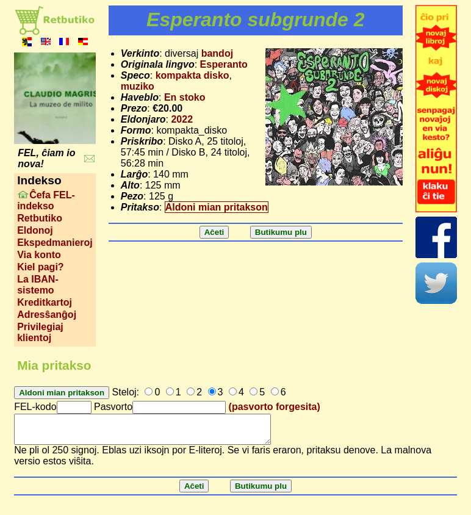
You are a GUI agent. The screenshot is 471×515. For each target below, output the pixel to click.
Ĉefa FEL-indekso (46, 200)
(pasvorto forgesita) (274, 407)
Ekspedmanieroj (55, 242)
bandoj (217, 53)
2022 (182, 119)
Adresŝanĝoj (46, 314)
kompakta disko (192, 75)
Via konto (39, 255)
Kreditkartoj (44, 302)
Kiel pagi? (40, 267)
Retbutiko (39, 218)
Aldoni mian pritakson (216, 207)
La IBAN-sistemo (38, 284)
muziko (137, 86)
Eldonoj (35, 230)
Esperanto (224, 64)
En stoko (185, 97)
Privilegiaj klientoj (40, 332)
